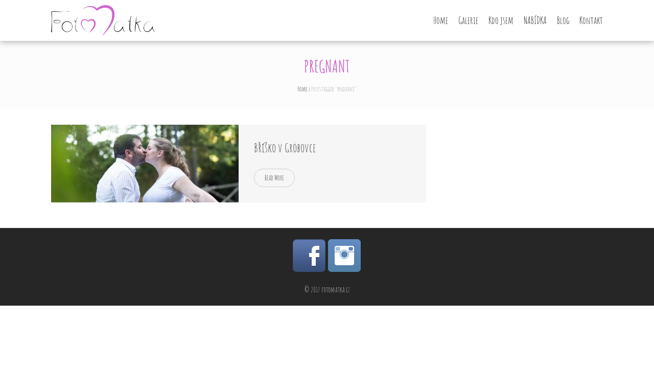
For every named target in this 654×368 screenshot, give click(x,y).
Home (440, 20)
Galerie (468, 20)
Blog (563, 20)
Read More (274, 177)
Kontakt (591, 20)
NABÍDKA (535, 20)
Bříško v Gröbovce (285, 147)
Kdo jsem (500, 20)
